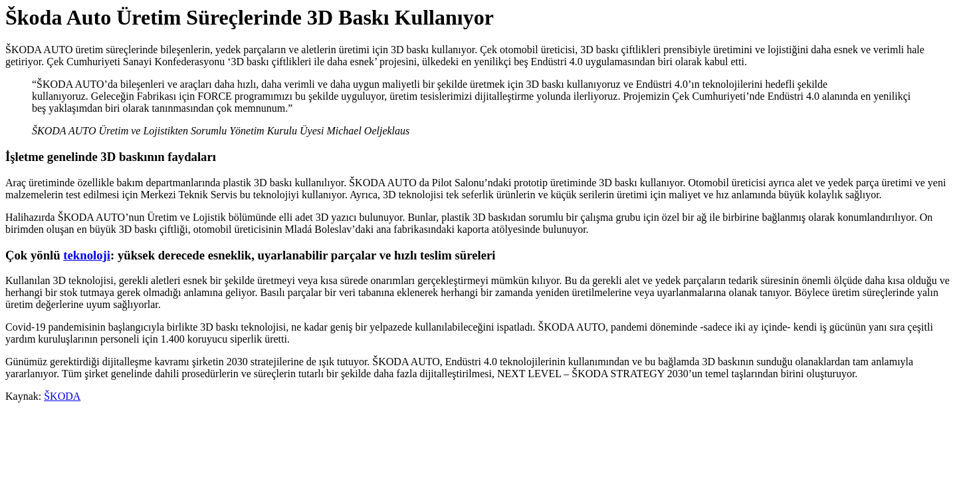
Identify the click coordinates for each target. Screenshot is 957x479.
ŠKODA (62, 396)
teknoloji (86, 255)
